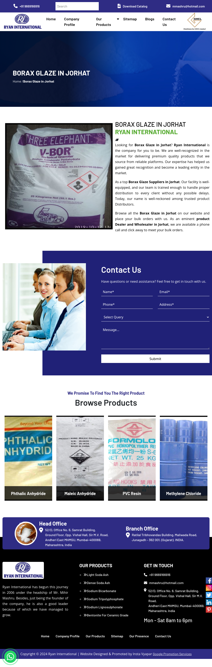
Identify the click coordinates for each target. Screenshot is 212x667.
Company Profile (68, 644)
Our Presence (139, 644)
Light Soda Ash (95, 583)
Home (53, 19)
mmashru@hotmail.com (185, 6)
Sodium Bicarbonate (99, 599)
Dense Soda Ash (96, 591)
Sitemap (130, 19)
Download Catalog (132, 6)
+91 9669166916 (26, 6)
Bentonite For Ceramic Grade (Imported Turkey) (105, 625)
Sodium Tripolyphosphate (103, 607)
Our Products (95, 644)
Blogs (150, 19)
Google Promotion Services (172, 662)
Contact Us (163, 644)
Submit (155, 366)
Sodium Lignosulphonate (103, 615)
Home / (18, 86)
